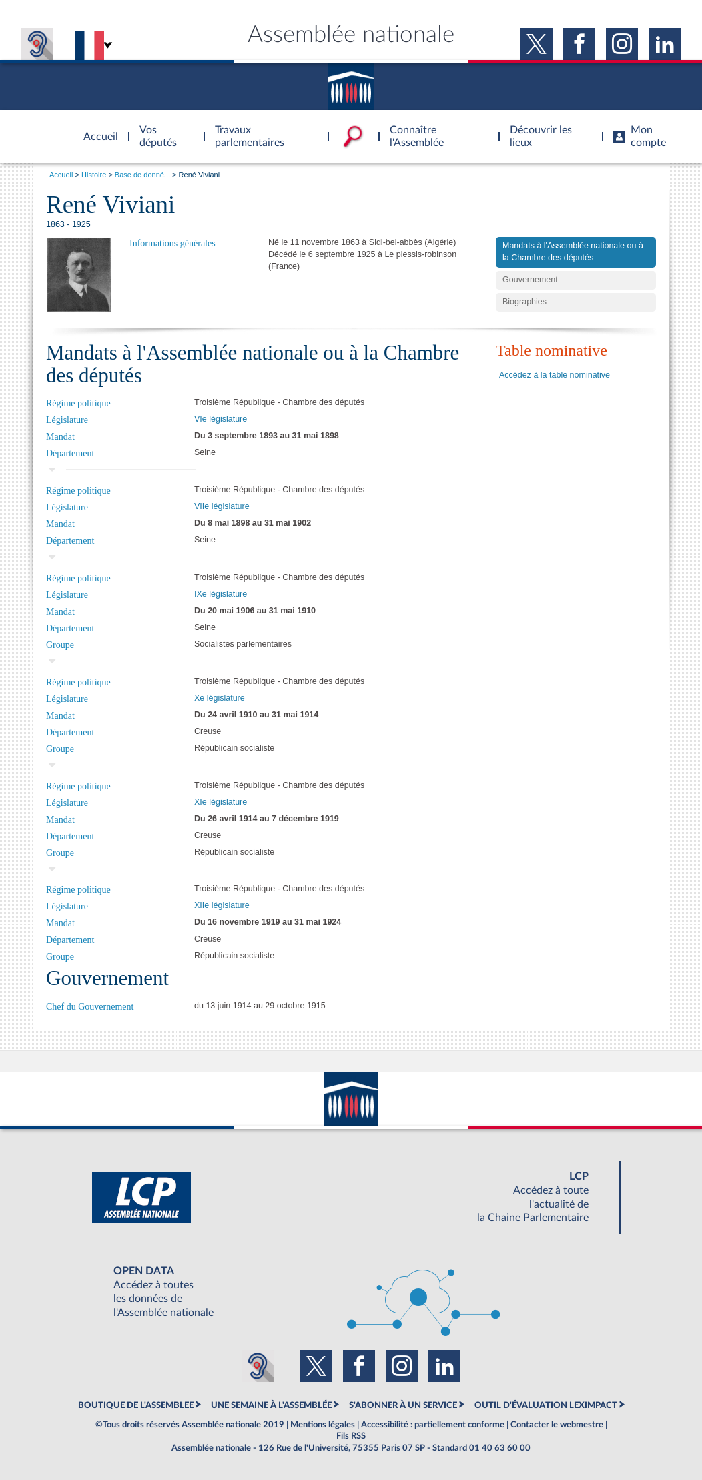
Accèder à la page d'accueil (96, 129)
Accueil (61, 175)
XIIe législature (222, 905)
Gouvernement (530, 279)
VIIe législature (222, 506)
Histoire (93, 175)
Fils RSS (351, 1436)
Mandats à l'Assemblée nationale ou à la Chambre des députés (572, 251)
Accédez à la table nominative (554, 375)
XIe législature (220, 802)
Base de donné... (142, 175)
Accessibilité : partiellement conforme (432, 1425)
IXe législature (220, 594)
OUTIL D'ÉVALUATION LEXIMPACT (545, 1405)
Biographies (524, 301)
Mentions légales (322, 1425)
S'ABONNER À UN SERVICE (403, 1405)
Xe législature (219, 698)
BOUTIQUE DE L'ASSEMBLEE (136, 1405)
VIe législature (220, 419)
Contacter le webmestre (556, 1425)
